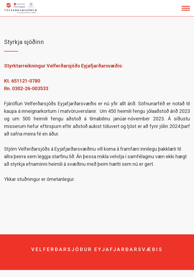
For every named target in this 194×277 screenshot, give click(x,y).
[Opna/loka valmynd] (186, 8)
